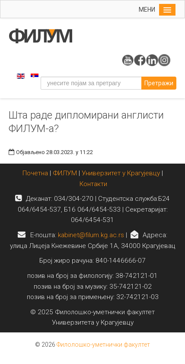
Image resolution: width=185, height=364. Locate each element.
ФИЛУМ (65, 173)
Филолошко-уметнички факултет (103, 344)
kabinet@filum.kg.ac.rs (91, 235)
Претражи (158, 83)
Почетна (36, 173)
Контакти (93, 184)
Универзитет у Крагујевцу (121, 173)
